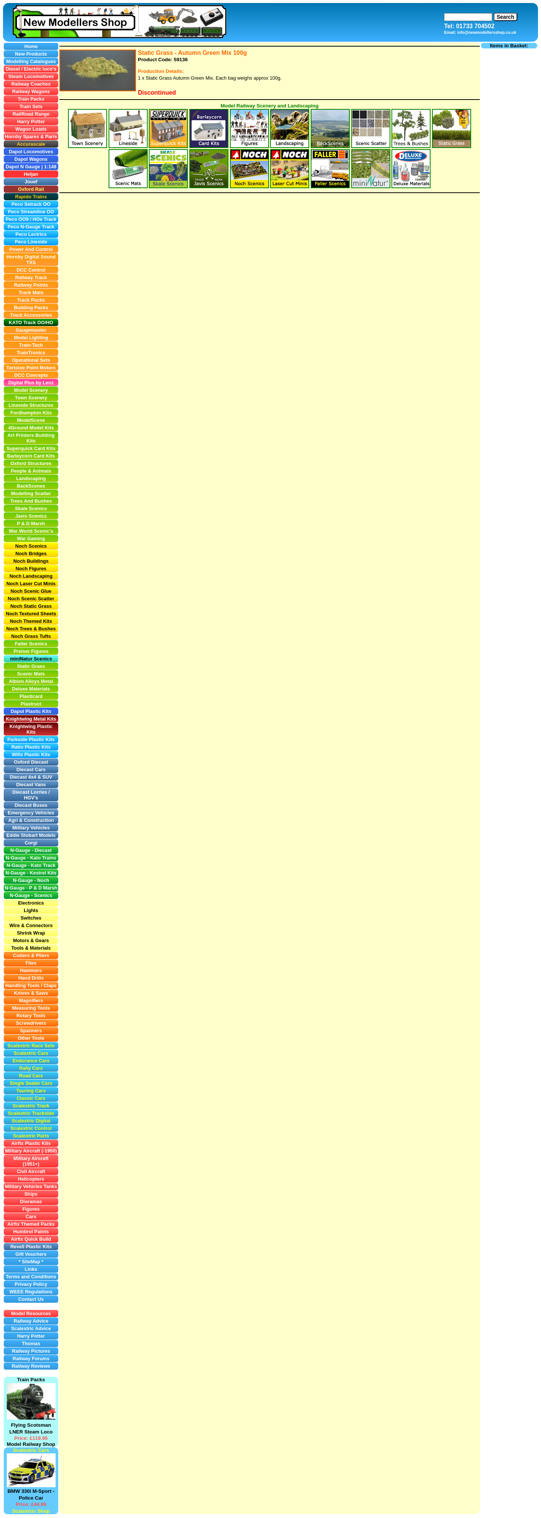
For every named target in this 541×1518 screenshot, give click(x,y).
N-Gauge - (17, 888)
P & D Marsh (43, 888)
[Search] (468, 17)
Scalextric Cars (31, 1450)
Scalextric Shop (31, 1511)
